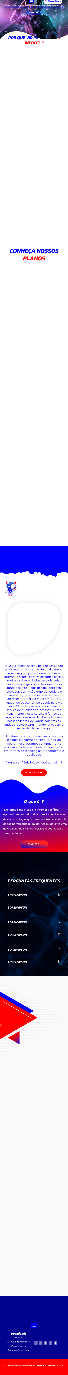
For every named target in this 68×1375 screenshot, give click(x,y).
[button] (34, 772)
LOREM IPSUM (17, 895)
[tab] (34, 895)
